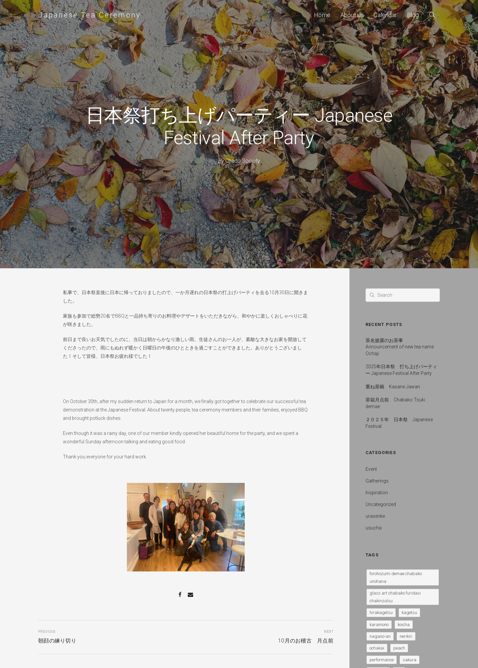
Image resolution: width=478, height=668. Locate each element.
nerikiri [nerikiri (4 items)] (406, 636)
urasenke (375, 516)
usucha (374, 528)
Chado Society (242, 161)
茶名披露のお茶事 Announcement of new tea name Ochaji (400, 347)
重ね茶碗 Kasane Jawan (393, 386)
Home (322, 14)
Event (371, 469)
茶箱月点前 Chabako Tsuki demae (395, 403)
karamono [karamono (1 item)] (379, 624)
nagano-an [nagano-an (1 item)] (380, 636)
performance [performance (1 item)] (382, 659)
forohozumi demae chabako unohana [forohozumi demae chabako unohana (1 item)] (396, 577)
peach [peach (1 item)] (399, 648)
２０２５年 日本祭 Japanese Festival (399, 423)
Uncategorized (381, 504)
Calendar (385, 14)
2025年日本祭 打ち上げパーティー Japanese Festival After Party (401, 370)
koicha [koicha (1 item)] (404, 624)
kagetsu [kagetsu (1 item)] (409, 612)
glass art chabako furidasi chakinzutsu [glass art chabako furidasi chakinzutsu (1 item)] (395, 597)
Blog (413, 14)
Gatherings (377, 481)
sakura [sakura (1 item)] (409, 659)
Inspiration (377, 492)
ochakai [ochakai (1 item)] (377, 648)
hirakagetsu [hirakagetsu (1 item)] (381, 612)
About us (352, 14)
